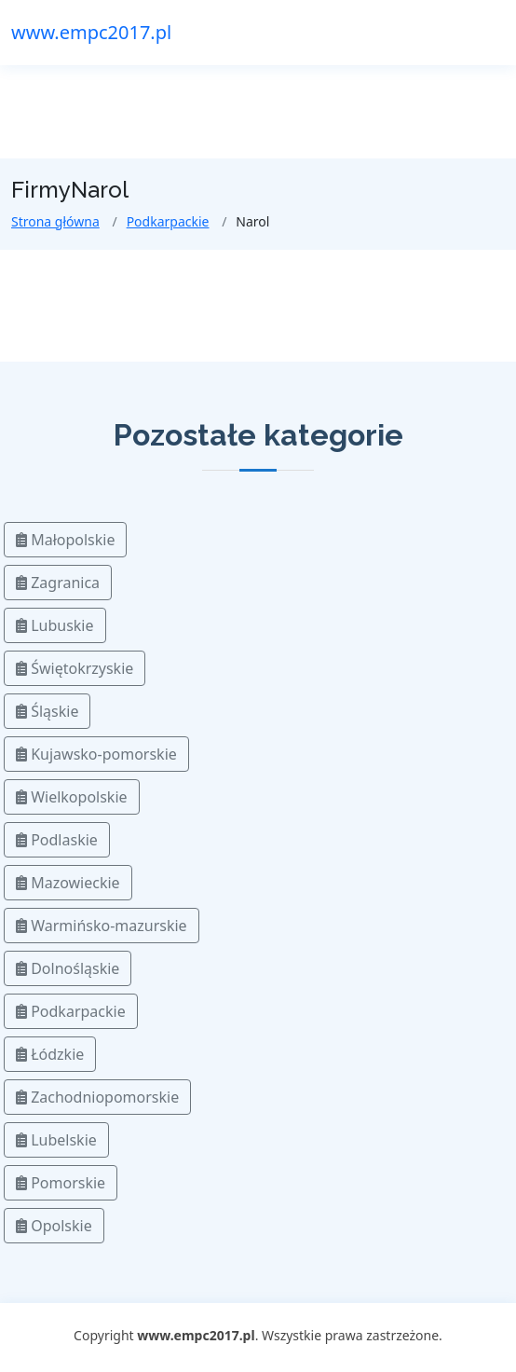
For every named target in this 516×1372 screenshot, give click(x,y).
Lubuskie (55, 625)
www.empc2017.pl (91, 32)
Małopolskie (65, 539)
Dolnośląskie (67, 968)
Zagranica (58, 582)
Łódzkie (50, 1054)
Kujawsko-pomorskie (96, 754)
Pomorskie (60, 1183)
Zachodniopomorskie (97, 1097)
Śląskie (47, 711)
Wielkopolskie (72, 797)
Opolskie (54, 1225)
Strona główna (55, 221)
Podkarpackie (168, 221)
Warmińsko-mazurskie (101, 925)
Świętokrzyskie (74, 668)
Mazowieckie (68, 882)
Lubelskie (56, 1140)
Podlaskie (57, 840)
